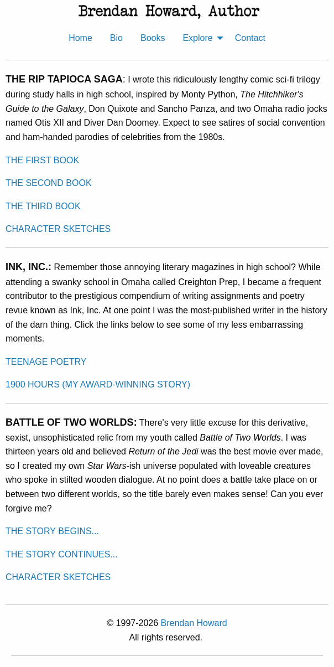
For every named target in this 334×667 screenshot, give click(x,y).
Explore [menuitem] (197, 38)
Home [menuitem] (80, 38)
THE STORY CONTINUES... (62, 554)
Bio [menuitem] (116, 38)
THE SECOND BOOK (49, 183)
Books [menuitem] (152, 38)
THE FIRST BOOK (42, 160)
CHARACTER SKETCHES (58, 229)
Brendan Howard (194, 623)
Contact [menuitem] (250, 38)
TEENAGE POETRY (46, 361)
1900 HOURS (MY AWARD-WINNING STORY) (98, 384)
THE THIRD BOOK (43, 206)
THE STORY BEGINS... (52, 531)
